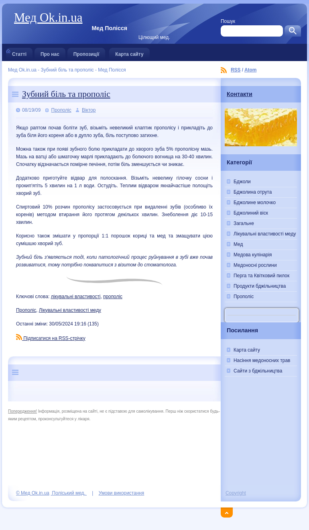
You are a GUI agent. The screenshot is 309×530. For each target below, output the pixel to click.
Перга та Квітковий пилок (261, 275)
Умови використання (121, 493)
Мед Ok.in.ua (48, 17)
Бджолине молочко (255, 202)
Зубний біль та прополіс (66, 94)
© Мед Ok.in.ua (32, 493)
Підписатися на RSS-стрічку (50, 338)
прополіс (112, 296)
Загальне (244, 223)
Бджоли (242, 181)
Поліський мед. (69, 493)
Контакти (239, 94)
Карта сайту (129, 52)
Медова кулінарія (253, 255)
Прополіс (61, 110)
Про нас (50, 52)
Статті (19, 52)
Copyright (236, 493)
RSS (235, 70)
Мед (238, 244)
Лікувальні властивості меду (70, 310)
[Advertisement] (261, 443)
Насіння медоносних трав (262, 360)
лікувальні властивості (76, 296)
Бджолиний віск (251, 213)
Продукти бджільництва (260, 286)
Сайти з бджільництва (258, 371)
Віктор (89, 110)
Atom (250, 70)
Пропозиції (86, 52)
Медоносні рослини (255, 265)
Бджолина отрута (253, 192)
